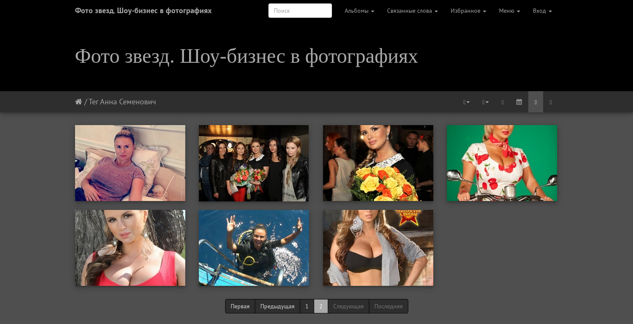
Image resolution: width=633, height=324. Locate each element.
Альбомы (359, 10)
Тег (93, 101)
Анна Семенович (128, 101)
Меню (509, 10)
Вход (542, 10)
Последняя (388, 306)
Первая (240, 306)
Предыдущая (277, 306)
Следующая (348, 306)
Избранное (468, 10)
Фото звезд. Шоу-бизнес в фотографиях (143, 10)
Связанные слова (412, 10)
